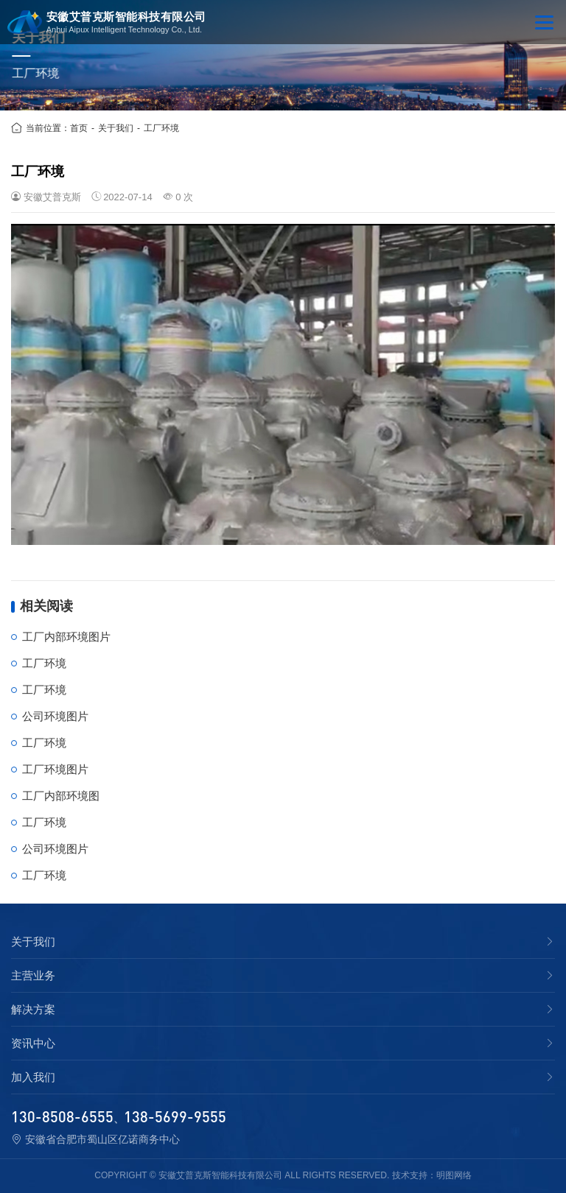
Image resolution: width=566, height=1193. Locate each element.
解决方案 (33, 1010)
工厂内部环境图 (60, 795)
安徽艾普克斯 (52, 197)
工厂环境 (161, 128)
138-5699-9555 (175, 1116)
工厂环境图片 (55, 769)
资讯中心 (33, 1043)
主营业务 (33, 976)
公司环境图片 (55, 716)
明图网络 (454, 1175)
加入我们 (33, 1077)
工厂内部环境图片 (66, 636)
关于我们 (115, 128)
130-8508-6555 (62, 1116)
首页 (79, 128)
